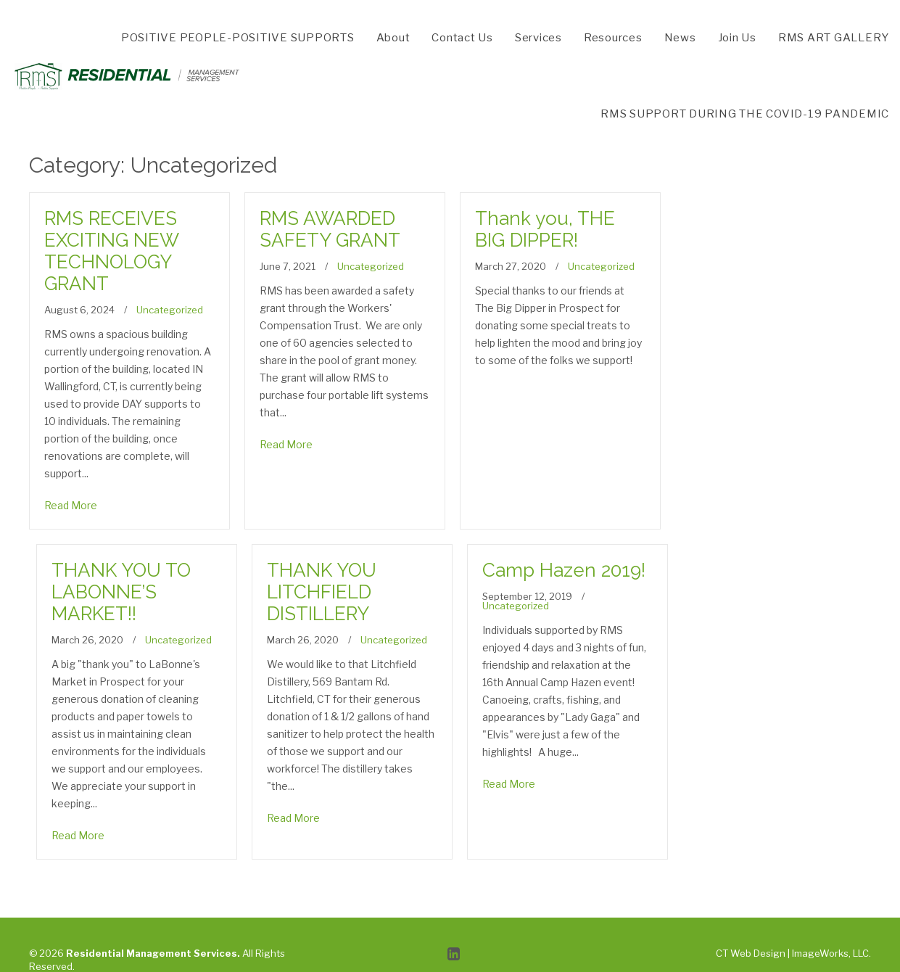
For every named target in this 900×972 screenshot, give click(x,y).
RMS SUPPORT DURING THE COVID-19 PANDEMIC (744, 113)
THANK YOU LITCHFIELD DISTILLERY (321, 592)
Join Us (737, 37)
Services (538, 37)
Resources (613, 37)
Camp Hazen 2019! (563, 570)
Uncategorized (169, 310)
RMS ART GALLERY (833, 37)
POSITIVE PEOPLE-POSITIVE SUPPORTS (238, 37)
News (680, 37)
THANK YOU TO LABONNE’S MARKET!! (121, 592)
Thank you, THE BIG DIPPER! (545, 229)
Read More (70, 505)
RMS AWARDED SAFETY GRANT (330, 229)
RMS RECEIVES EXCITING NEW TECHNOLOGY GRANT (111, 251)
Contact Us (462, 37)
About (393, 37)
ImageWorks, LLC (830, 953)
